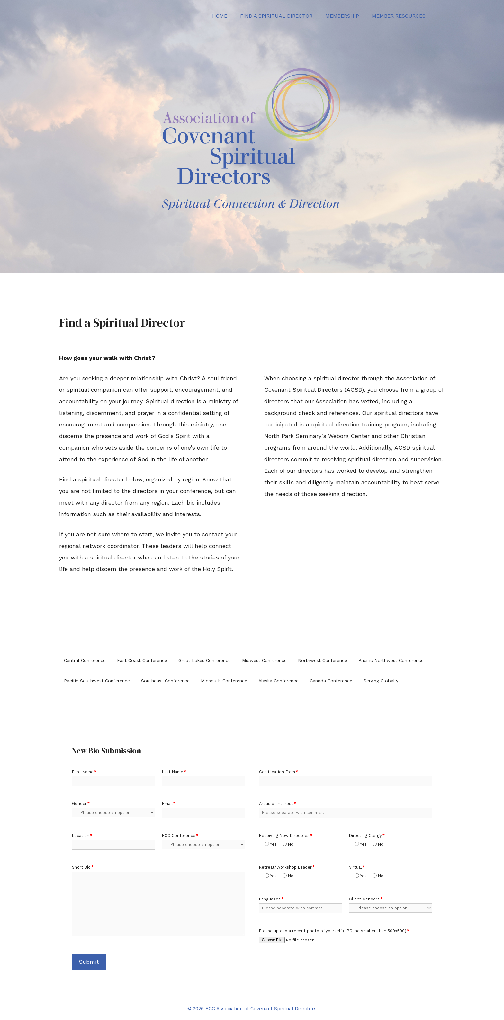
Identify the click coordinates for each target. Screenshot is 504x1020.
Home (219, 16)
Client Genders (365, 899)
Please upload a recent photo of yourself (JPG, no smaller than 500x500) (334, 930)
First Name (84, 771)
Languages (271, 899)
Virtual (357, 867)
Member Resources (399, 16)
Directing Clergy (367, 835)
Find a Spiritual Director (276, 16)
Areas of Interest (277, 803)
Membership (342, 16)
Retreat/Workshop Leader (287, 867)
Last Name (174, 771)
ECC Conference (180, 835)
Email (169, 803)
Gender (81, 803)
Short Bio (83, 867)
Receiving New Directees (285, 835)
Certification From (278, 771)
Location (82, 835)
